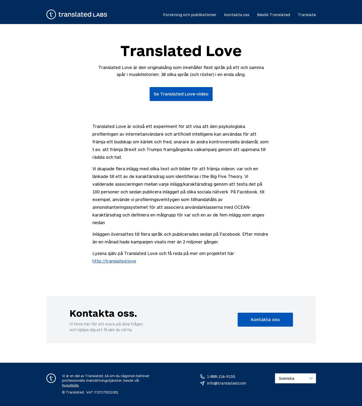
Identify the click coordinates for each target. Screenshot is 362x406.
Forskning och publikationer (189, 14)
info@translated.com (226, 383)
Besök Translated (273, 14)
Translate (307, 14)
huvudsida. (70, 385)
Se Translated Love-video (181, 93)
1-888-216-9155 (221, 376)
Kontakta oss (236, 14)
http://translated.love (114, 261)
